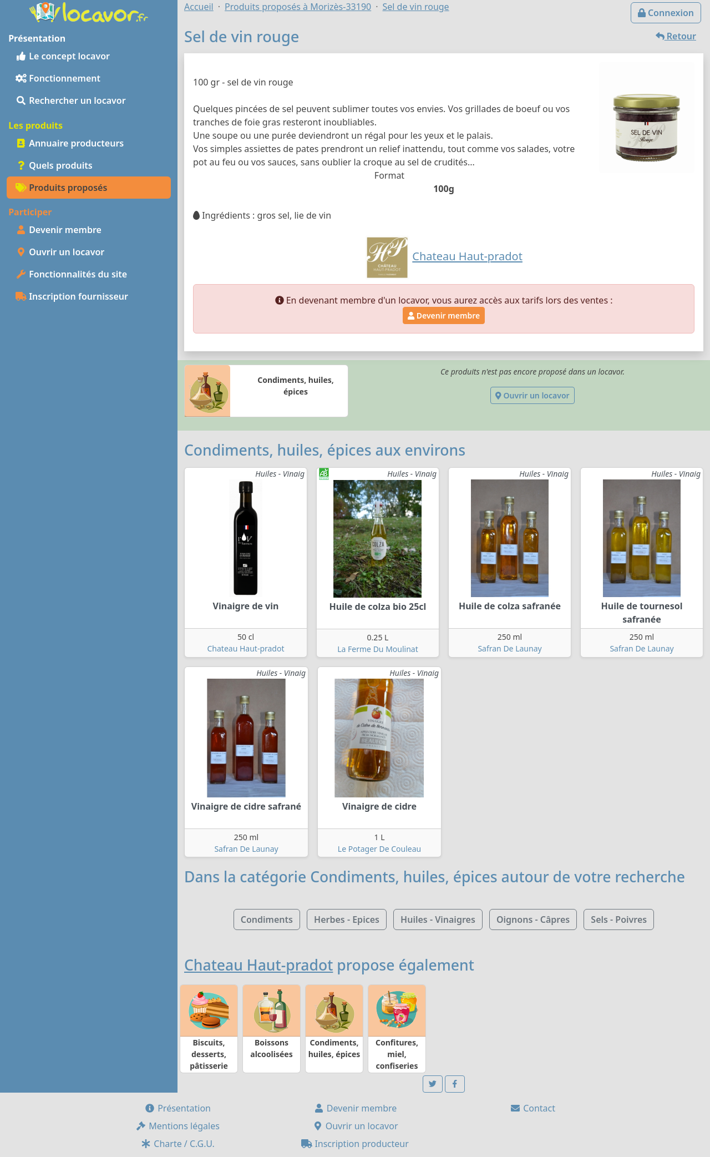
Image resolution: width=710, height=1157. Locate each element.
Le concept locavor (63, 56)
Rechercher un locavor (71, 100)
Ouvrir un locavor (60, 252)
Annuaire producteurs (70, 143)
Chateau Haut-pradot (246, 648)
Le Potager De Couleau (379, 848)
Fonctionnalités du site (71, 274)
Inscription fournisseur (72, 296)
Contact (532, 1108)
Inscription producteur (355, 1144)
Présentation (177, 1108)
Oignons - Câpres (533, 919)
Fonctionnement (58, 78)
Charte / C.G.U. (177, 1144)
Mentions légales (177, 1126)
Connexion (666, 13)
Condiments (267, 919)
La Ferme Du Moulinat (377, 649)
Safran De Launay (509, 648)
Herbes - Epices (346, 919)
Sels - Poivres (619, 919)
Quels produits (54, 165)
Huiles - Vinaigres (437, 919)
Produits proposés (61, 187)
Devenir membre (59, 230)
